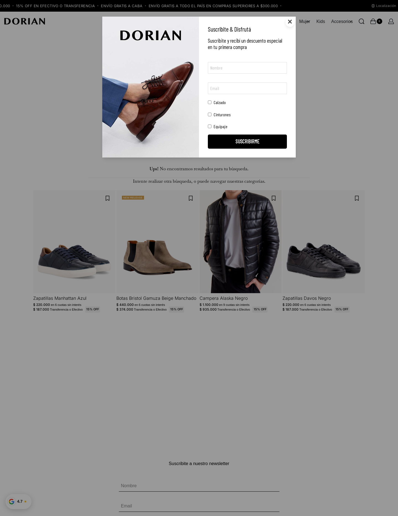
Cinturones (219, 114)
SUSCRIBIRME (247, 141)
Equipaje (217, 126)
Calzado (217, 102)
